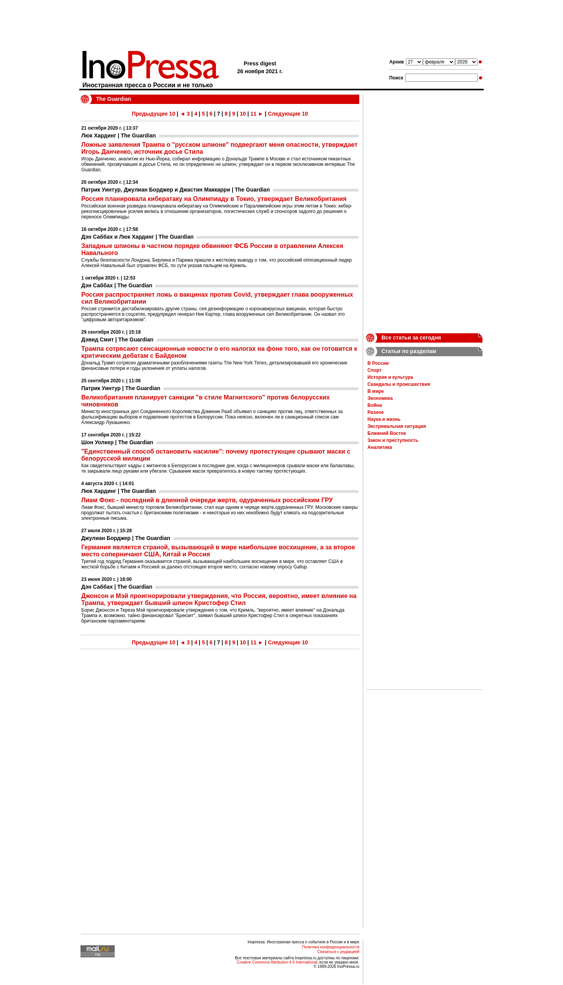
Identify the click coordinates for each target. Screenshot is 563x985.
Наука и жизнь (383, 419)
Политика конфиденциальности (330, 947)
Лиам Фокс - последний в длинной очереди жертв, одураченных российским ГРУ (207, 500)
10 (243, 114)
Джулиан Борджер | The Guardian (125, 538)
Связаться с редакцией (338, 952)
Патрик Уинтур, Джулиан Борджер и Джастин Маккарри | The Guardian (175, 189)
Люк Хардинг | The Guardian (118, 135)
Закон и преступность (392, 440)
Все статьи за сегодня (411, 337)
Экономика (380, 398)
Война (374, 405)
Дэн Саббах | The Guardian (116, 285)
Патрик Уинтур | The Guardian (120, 388)
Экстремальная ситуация (396, 426)
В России (378, 363)
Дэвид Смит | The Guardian (117, 339)
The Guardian (113, 99)
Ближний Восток (386, 433)
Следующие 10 (288, 114)
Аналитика (379, 447)
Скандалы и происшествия (398, 384)
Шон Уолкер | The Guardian (117, 442)
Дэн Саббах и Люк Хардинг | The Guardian (137, 237)
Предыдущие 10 (153, 114)
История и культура (390, 377)
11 (253, 114)
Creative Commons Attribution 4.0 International (276, 962)
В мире (375, 391)
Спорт (374, 370)
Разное (375, 412)
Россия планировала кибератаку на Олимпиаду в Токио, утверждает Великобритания (213, 198)
